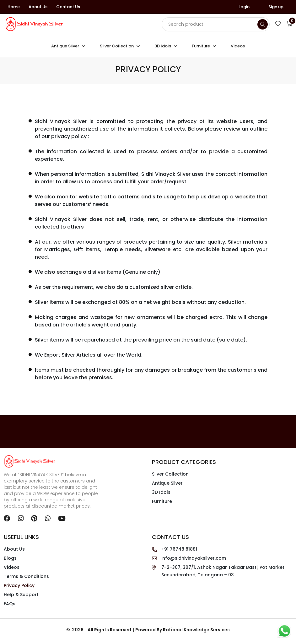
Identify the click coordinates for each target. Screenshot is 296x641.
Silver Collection (117, 46)
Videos (238, 46)
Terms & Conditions (26, 577)
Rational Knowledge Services (196, 630)
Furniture (201, 46)
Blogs (10, 558)
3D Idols (162, 46)
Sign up (275, 7)
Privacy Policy (19, 586)
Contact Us (68, 7)
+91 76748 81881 (179, 549)
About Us (38, 7)
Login (244, 7)
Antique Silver (65, 46)
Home (14, 7)
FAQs (9, 604)
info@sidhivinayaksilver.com (193, 558)
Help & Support (21, 595)
